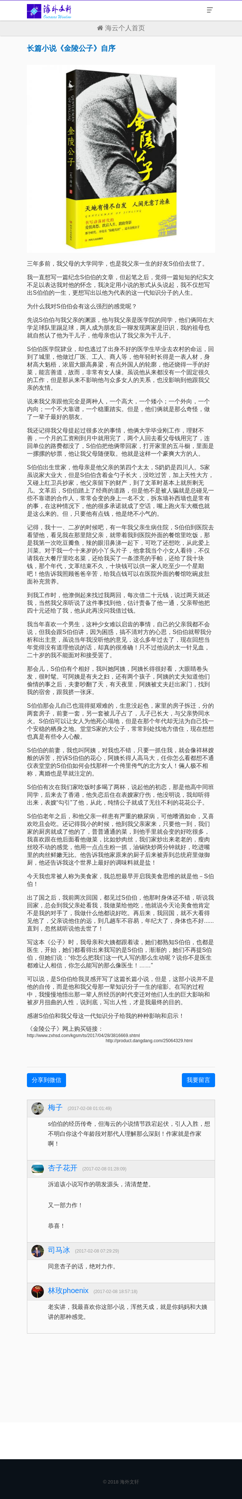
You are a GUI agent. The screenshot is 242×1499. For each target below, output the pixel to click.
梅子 (55, 1107)
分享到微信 (46, 1080)
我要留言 (198, 1080)
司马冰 (59, 1250)
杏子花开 (62, 1168)
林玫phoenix (68, 1290)
